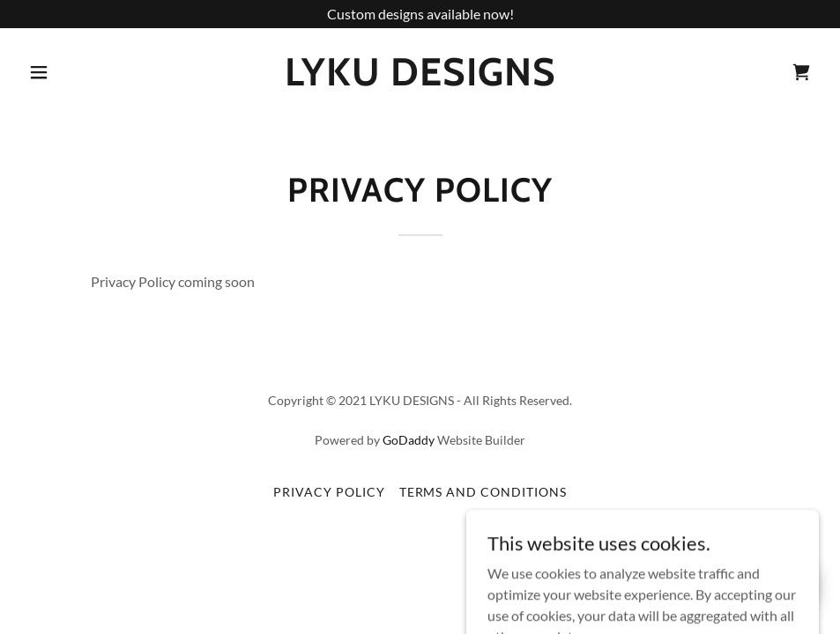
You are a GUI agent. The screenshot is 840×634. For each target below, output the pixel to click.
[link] (419, 79)
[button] (42, 72)
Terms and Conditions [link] (483, 491)
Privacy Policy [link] (329, 491)
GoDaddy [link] (409, 439)
